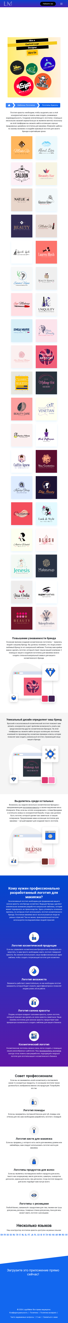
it (20, 1235)
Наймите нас (48, 4)
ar (56, 1235)
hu (53, 1235)
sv (66, 1235)
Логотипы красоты (50, 105)
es (11, 1235)
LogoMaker (27, 1309)
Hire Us (32, 52)
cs (38, 1235)
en (2, 1235)
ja (32, 1235)
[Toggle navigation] (61, 3)
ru (14, 1235)
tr (17, 1235)
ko (50, 1235)
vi (44, 1235)
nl (23, 1235)
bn (60, 1235)
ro (63, 1235)
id (41, 1235)
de (8, 1235)
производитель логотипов (50, 1051)
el (26, 1235)
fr (5, 1235)
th (46, 1235)
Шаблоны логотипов (26, 105)
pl (35, 1235)
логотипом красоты (31, 807)
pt (29, 1235)
